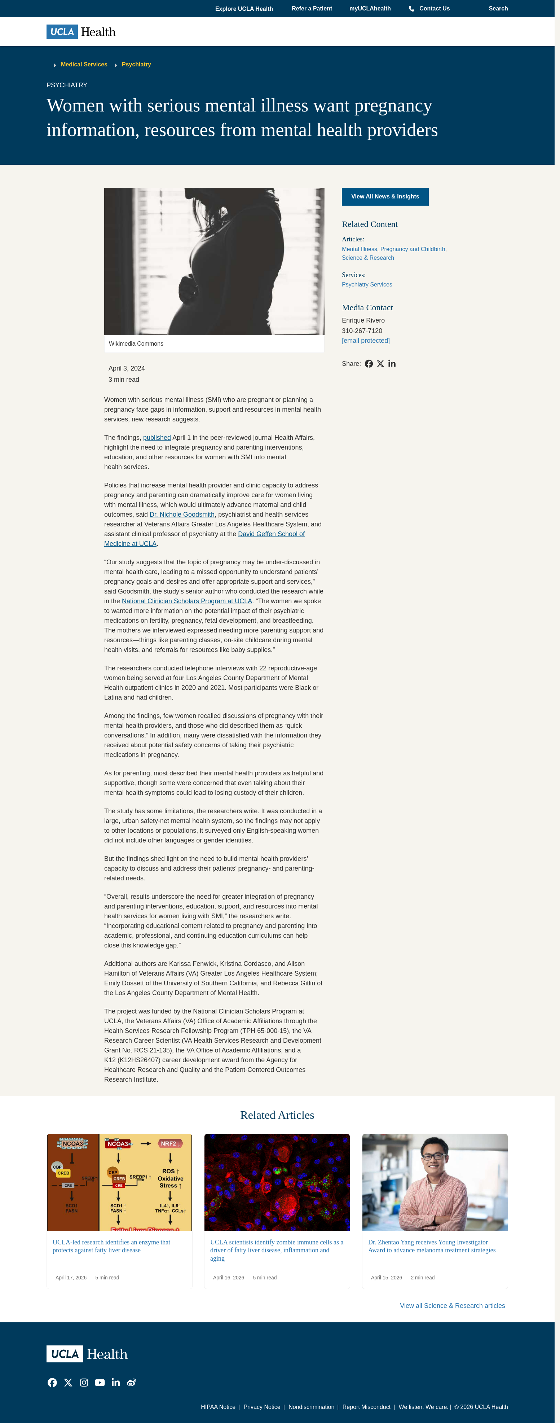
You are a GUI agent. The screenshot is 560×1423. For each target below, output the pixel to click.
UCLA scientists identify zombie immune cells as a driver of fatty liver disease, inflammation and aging (276, 1250)
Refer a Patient (312, 8)
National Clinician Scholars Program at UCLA (187, 601)
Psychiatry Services (367, 284)
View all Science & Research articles (452, 1305)
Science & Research (368, 258)
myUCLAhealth (370, 8)
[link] (369, 364)
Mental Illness (359, 249)
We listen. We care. (424, 1407)
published (157, 437)
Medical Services (84, 64)
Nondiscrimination (311, 1407)
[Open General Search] (496, 9)
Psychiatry (136, 64)
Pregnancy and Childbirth (412, 249)
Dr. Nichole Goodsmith (182, 514)
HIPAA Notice (218, 1407)
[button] (244, 9)
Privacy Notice (261, 1407)
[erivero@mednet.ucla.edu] (366, 340)
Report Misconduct (367, 1407)
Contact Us (434, 8)
